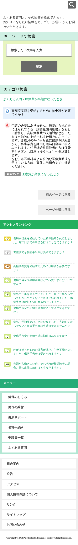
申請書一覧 (16, 437)
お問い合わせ (16, 524)
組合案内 (13, 463)
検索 (39, 66)
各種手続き (16, 427)
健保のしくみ (17, 397)
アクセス (13, 484)
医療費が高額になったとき (44, 99)
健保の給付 (16, 407)
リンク (11, 504)
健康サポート (17, 417)
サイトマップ (16, 514)
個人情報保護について (22, 494)
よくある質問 (12, 99)
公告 (10, 474)
